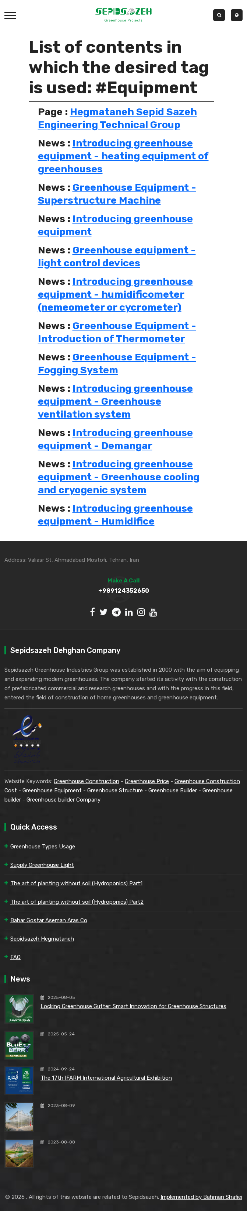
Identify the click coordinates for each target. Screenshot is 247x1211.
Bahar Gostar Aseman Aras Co (48, 920)
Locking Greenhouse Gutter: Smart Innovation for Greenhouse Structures (133, 1006)
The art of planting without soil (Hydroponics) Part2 (77, 902)
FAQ (15, 957)
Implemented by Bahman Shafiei (201, 1197)
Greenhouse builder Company (63, 799)
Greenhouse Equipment (52, 790)
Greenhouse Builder (172, 790)
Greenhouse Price (147, 781)
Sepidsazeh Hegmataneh (42, 938)
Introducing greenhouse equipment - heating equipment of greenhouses (123, 156)
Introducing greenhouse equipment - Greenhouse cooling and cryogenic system (119, 477)
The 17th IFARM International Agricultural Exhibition (106, 1078)
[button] (237, 15)
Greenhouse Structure (115, 790)
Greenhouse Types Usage (42, 846)
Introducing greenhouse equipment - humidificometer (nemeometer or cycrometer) (115, 294)
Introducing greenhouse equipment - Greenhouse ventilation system (115, 401)
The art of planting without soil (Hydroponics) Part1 (76, 883)
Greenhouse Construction (86, 781)
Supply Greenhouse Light (42, 865)
